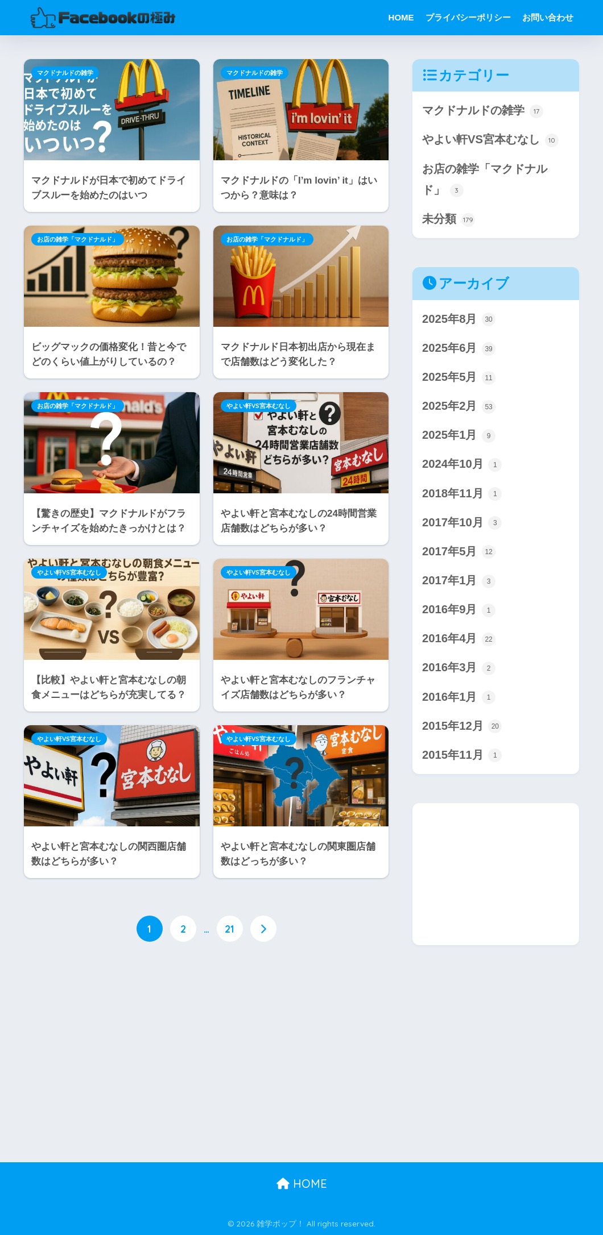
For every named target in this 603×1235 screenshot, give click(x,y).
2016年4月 (458, 641)
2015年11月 (462, 757)
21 (229, 928)
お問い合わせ (547, 17)
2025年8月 (458, 320)
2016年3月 (458, 670)
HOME (401, 17)
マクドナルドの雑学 (65, 73)
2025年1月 (458, 437)
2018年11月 (462, 495)
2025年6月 (458, 349)
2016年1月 (458, 699)
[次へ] (263, 929)
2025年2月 (458, 408)
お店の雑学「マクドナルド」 (77, 239)
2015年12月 (462, 728)
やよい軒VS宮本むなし (258, 406)
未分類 (448, 220)
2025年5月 (458, 378)
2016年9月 (458, 612)
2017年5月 (458, 553)
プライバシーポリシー (468, 17)
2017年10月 (462, 524)
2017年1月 (458, 582)
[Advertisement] (206, 1046)
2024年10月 (462, 466)
